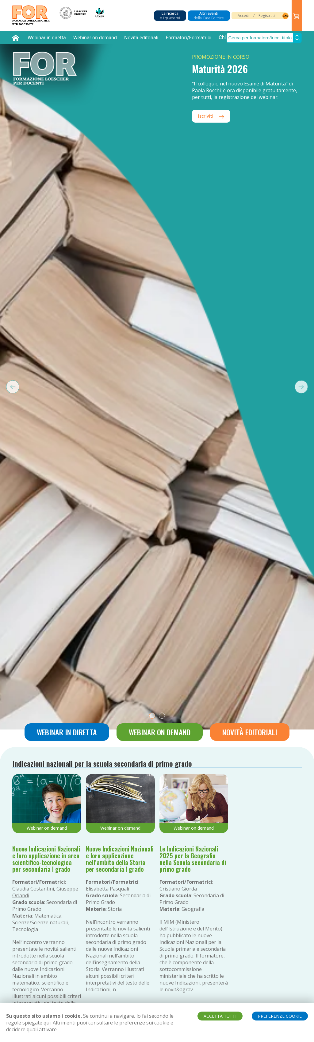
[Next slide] (304, 386)
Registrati (266, 15)
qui (47, 1022)
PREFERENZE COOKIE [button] (280, 1016)
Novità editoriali (141, 38)
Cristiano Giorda (178, 888)
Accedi (243, 15)
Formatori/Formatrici (188, 38)
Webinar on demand (95, 38)
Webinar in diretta (47, 38)
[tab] (152, 716)
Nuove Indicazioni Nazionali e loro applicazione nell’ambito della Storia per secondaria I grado (120, 859)
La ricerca (170, 16)
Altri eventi (209, 16)
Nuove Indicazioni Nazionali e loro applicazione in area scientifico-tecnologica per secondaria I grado (46, 859)
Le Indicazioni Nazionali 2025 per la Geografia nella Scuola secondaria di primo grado (192, 859)
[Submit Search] (297, 38)
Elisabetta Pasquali (107, 888)
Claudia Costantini (33, 888)
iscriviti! (211, 116)
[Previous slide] (9, 386)
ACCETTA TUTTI (220, 1016)
